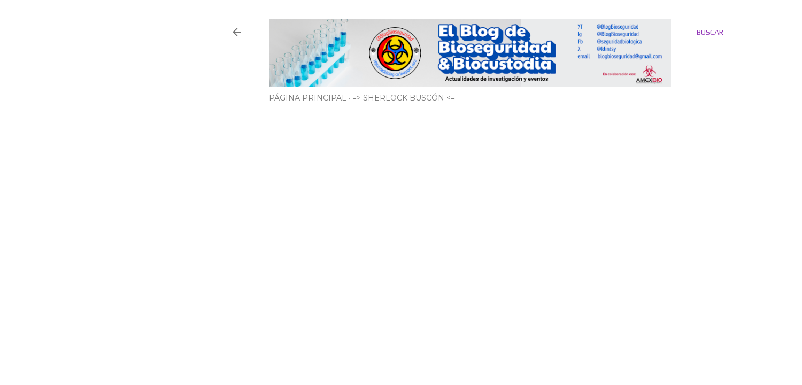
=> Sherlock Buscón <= (403, 98)
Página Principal (307, 98)
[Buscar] (710, 32)
